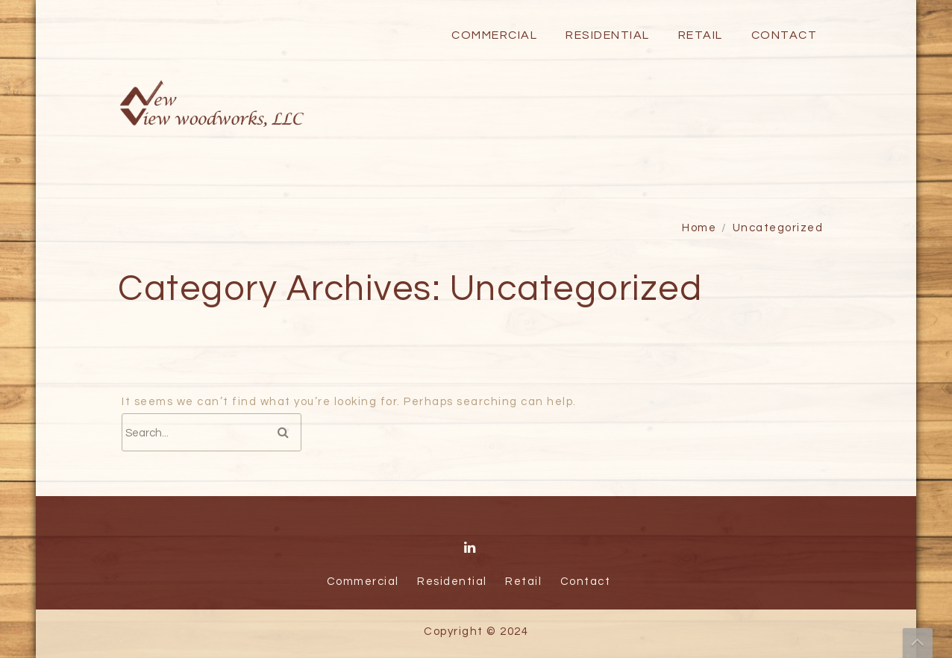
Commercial (494, 35)
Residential (608, 35)
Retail (700, 35)
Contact (784, 35)
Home (699, 228)
